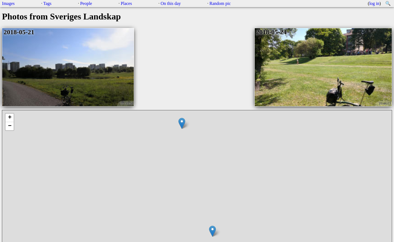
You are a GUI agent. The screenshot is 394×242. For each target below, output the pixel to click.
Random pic (220, 3)
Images (8, 3)
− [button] (9, 126)
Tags (47, 3)
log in (374, 3)
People (86, 3)
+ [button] (9, 118)
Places (126, 3)
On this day (171, 3)
